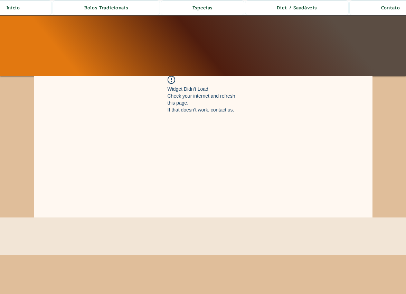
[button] (106, 7)
